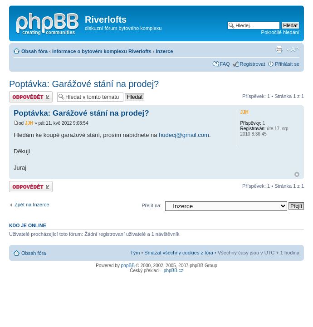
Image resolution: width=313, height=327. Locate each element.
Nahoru (296, 174)
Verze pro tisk (279, 49)
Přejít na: (151, 205)
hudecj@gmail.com (184, 135)
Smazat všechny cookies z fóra (178, 252)
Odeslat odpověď (31, 96)
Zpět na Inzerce (32, 204)
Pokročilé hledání (280, 32)
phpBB (128, 265)
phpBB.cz (173, 270)
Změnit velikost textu (292, 49)
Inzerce (164, 51)
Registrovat (252, 64)
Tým (135, 252)
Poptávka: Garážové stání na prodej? (84, 84)
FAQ (225, 64)
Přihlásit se (287, 64)
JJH (29, 123)
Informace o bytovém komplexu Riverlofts (102, 51)
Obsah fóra (34, 51)
